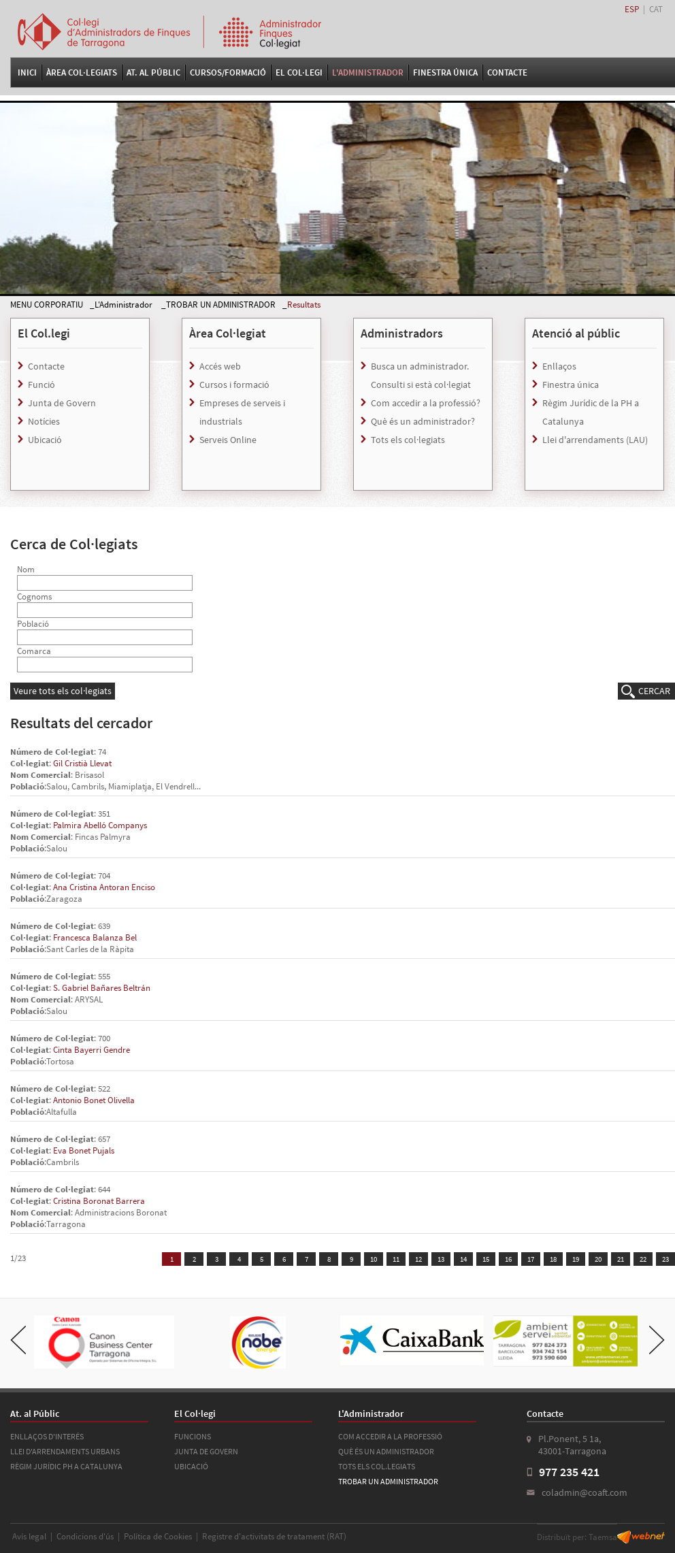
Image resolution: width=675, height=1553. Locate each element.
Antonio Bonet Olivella (94, 1100)
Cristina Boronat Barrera (99, 1201)
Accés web (220, 366)
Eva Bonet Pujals (83, 1150)
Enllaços (559, 366)
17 (530, 1259)
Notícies (44, 421)
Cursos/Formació (228, 72)
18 (553, 1259)
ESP (632, 9)
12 (418, 1259)
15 (485, 1259)
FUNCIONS (192, 1436)
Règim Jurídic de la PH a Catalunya (590, 412)
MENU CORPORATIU (46, 304)
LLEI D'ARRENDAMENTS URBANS (65, 1451)
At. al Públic (153, 72)
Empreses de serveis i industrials (242, 412)
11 (396, 1259)
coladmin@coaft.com (584, 1492)
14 (463, 1259)
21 (620, 1259)
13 (441, 1259)
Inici (27, 72)
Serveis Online (228, 440)
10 (373, 1259)
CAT (656, 9)
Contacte (507, 72)
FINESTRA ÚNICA (445, 72)
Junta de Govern (62, 403)
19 (575, 1259)
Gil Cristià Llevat (82, 763)
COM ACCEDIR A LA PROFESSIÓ (390, 1436)
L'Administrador (368, 72)
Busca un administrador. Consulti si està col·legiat (421, 375)
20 (598, 1259)
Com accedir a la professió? (425, 403)
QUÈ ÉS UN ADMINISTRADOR (386, 1451)
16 (508, 1259)
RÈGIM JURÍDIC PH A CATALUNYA (66, 1466)
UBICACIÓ (191, 1466)
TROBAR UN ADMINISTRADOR (221, 304)
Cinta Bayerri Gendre (91, 1050)
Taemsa (603, 1537)
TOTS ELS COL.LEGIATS (376, 1466)
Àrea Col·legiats (81, 72)
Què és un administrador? (423, 421)
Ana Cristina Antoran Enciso (104, 887)
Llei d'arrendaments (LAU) (595, 440)
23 (665, 1259)
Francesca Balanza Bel (95, 937)
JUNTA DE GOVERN (206, 1451)
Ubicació (45, 440)
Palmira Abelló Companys (100, 825)
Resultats (303, 304)
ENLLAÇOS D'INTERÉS (47, 1436)
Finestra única (570, 384)
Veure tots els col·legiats (63, 691)
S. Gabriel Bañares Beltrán (101, 988)
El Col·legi (299, 72)
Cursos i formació (234, 384)
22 (643, 1259)
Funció (41, 384)
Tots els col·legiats (408, 440)
